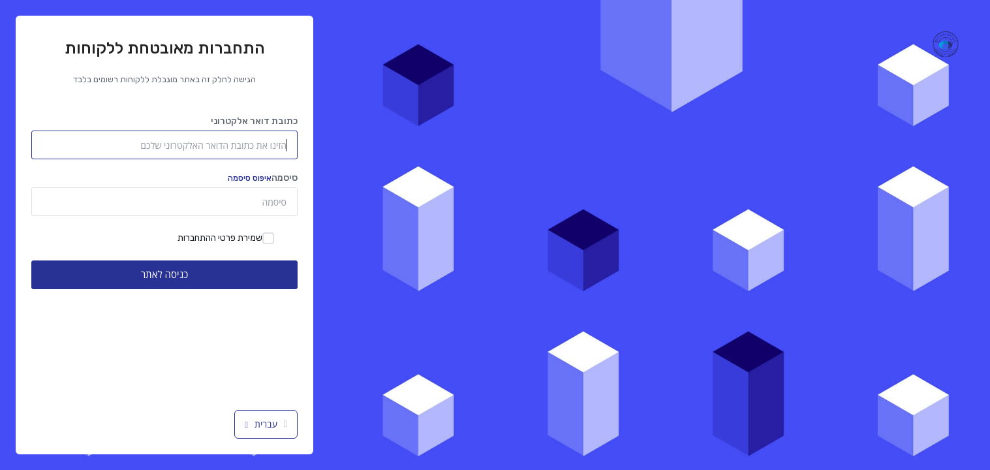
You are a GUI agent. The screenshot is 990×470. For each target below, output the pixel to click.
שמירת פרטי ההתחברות (226, 238)
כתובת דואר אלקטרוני (254, 121)
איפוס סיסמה (249, 178)
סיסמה (263, 178)
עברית (266, 424)
